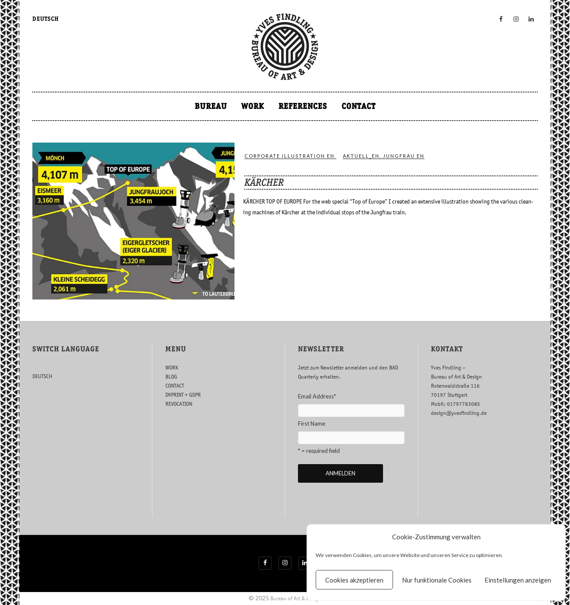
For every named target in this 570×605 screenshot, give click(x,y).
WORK (252, 106)
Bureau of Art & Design (295, 598)
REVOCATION (178, 404)
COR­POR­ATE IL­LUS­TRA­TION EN (289, 156)
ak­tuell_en (361, 156)
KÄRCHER (264, 182)
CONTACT (359, 106)
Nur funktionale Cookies (437, 580)
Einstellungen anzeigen (517, 580)
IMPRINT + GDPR (183, 395)
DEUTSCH (45, 18)
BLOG (171, 376)
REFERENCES (303, 106)
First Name (311, 423)
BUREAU (211, 106)
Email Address (317, 396)
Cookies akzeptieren (354, 580)
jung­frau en (403, 156)
